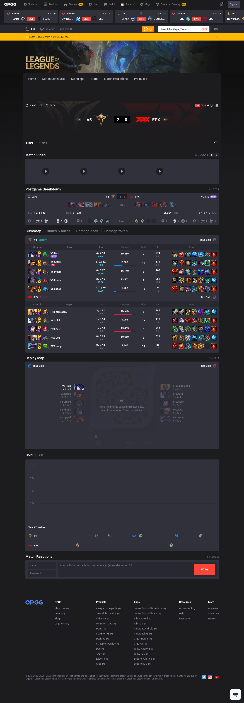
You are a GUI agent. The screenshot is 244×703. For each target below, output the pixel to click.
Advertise (213, 666)
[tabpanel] (122, 293)
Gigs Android (141, 691)
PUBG (99, 681)
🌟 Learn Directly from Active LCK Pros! (47, 37)
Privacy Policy (187, 661)
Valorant (101, 671)
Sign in (234, 4)
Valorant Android (143, 681)
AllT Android (141, 671)
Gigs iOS (139, 696)
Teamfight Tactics (106, 666)
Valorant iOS (141, 686)
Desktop (100, 691)
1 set (29, 142)
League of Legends (106, 661)
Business (213, 661)
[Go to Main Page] (10, 4)
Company (60, 666)
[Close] (216, 37)
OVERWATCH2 (104, 676)
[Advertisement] (122, 92)
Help (181, 666)
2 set (43, 142)
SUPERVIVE (102, 686)
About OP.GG (62, 661)
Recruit (212, 671)
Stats (30, 4)
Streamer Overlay (106, 696)
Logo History (62, 676)
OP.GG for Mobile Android (148, 661)
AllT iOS (138, 676)
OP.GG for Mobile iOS (146, 666)
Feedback (184, 671)
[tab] (34, 230)
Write (204, 569)
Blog (57, 671)
